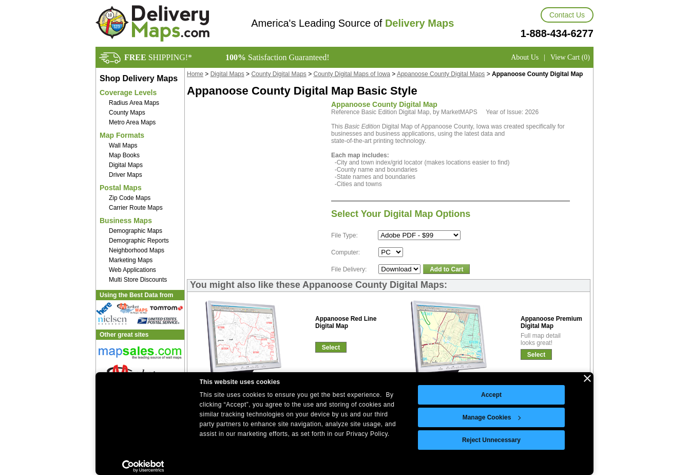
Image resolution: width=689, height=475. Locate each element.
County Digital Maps (278, 74)
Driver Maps (125, 174)
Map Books (124, 155)
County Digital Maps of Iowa (352, 74)
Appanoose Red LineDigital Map (345, 322)
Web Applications (132, 269)
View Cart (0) (570, 57)
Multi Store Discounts (138, 279)
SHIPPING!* (158, 57)
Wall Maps (123, 145)
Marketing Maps (130, 260)
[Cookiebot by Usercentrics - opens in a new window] (143, 466)
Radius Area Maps (134, 102)
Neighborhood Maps (136, 250)
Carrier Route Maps (136, 207)
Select (331, 347)
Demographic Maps (135, 230)
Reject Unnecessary (491, 440)
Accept (491, 394)
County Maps (127, 112)
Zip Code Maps (129, 198)
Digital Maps (126, 165)
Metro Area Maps (132, 122)
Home (195, 74)
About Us (525, 57)
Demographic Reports (139, 240)
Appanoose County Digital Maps (441, 74)
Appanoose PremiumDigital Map (551, 322)
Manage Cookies (492, 417)
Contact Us (567, 15)
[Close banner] (587, 378)
